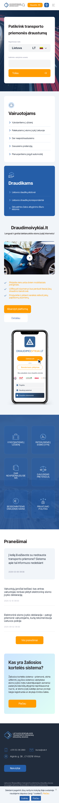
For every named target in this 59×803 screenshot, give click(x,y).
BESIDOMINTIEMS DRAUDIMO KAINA (16, 504)
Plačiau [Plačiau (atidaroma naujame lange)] (46, 793)
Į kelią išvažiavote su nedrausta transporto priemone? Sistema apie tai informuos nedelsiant (27, 558)
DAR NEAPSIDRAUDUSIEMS (15, 472)
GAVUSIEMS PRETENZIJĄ (43, 472)
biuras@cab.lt (38, 749)
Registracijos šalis (14, 42)
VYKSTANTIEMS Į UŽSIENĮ (15, 440)
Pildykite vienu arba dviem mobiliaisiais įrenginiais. (27, 283)
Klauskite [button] (35, 5)
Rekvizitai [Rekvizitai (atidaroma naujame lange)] (15, 768)
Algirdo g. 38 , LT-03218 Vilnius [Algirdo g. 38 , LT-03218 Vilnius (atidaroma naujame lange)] (22, 756)
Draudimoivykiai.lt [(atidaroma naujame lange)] (29, 227)
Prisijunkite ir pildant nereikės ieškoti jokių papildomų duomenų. (28, 296)
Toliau (29, 73)
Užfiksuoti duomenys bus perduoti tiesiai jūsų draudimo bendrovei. (30, 289)
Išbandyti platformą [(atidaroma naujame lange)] (17, 308)
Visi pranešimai (29, 640)
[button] (23, 5)
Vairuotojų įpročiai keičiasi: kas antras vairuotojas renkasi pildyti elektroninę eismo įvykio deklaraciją (27, 591)
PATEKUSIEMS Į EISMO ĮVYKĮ (43, 440)
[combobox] (29, 48)
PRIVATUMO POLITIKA (43, 504)
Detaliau (15, 318)
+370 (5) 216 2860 (14, 750)
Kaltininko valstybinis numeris (18, 57)
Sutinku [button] (24, 798)
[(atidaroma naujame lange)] (29, 369)
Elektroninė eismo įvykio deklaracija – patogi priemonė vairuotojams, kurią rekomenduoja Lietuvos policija (28, 617)
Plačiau (22, 703)
